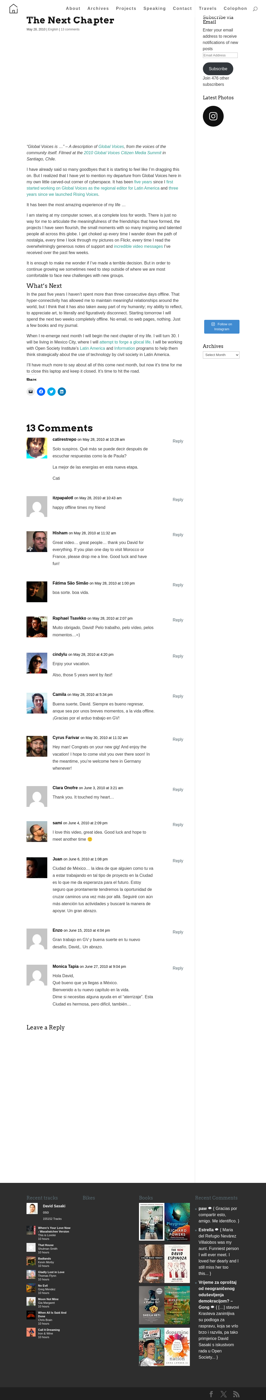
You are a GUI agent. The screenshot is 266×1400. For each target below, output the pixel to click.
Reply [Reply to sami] (178, 824)
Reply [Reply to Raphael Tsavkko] (178, 620)
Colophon (235, 9)
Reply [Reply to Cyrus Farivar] (178, 739)
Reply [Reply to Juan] (178, 861)
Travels (208, 9)
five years (143, 182)
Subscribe (218, 69)
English (53, 29)
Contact (182, 9)
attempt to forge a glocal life (125, 342)
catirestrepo (64, 439)
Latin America (92, 348)
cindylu (59, 654)
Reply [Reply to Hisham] (178, 535)
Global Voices (111, 146)
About (73, 9)
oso (46, 1212)
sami (57, 823)
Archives (98, 9)
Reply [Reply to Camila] (178, 696)
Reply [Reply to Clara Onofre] (178, 789)
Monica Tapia (65, 966)
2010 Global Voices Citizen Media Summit (122, 153)
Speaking (154, 9)
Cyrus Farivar (65, 737)
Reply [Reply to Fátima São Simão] (178, 585)
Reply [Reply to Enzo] (178, 932)
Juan (57, 859)
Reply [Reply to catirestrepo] (178, 441)
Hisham (60, 533)
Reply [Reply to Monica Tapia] (178, 968)
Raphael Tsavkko (69, 618)
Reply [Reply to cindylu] (178, 656)
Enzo (57, 930)
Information (124, 348)
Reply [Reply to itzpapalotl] (178, 499)
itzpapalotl (62, 498)
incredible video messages (138, 246)
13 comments (70, 29)
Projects (126, 9)
